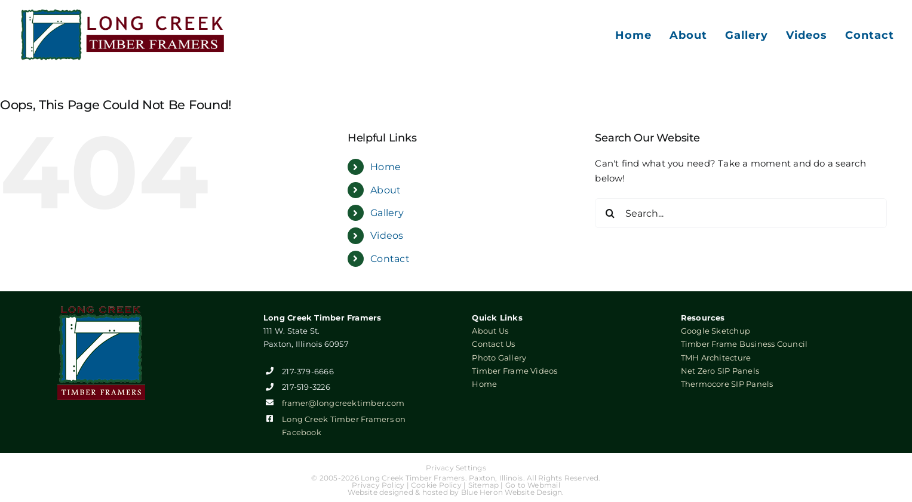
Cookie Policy (436, 485)
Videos (386, 235)
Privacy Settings (456, 467)
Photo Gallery (499, 357)
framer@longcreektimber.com (343, 403)
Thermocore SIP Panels (727, 384)
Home (385, 167)
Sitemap (483, 485)
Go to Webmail (532, 485)
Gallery (387, 212)
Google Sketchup (715, 330)
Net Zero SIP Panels (720, 370)
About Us (490, 330)
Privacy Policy (378, 485)
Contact (390, 258)
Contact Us (493, 344)
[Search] (610, 213)
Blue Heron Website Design (512, 492)
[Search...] (741, 213)
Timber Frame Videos (514, 370)
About (385, 190)
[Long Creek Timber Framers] (123, 13)
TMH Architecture (716, 357)
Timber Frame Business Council (744, 344)
